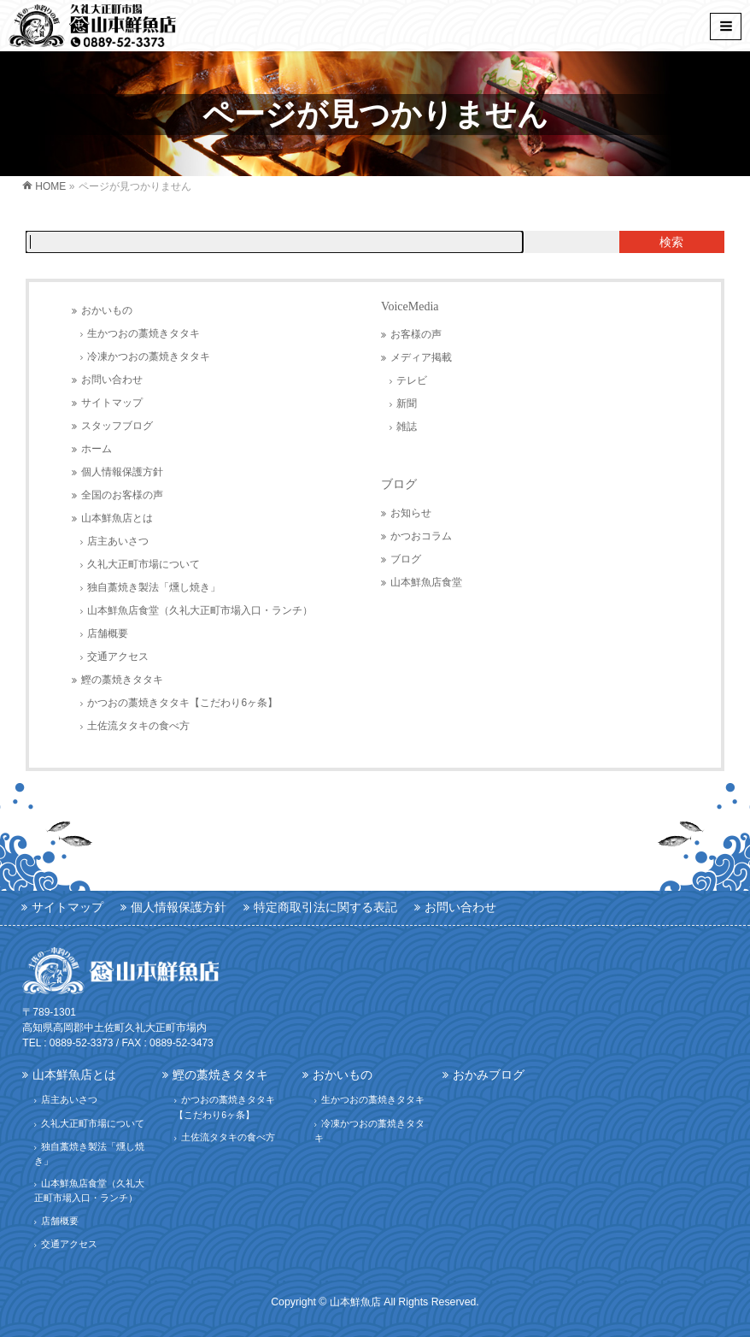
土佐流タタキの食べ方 (138, 726)
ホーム (96, 449)
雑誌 (406, 427)
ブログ (399, 484)
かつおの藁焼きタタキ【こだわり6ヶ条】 (182, 703)
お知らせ (410, 513)
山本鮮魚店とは (117, 518)
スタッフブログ (117, 426)
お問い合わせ (112, 380)
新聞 (406, 403)
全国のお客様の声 (122, 495)
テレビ (411, 380)
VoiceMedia (409, 306)
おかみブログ (488, 1074)
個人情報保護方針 (122, 472)
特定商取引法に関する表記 (325, 907)
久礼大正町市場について (143, 564)
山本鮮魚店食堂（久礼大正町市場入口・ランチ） (200, 610)
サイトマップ (112, 403)
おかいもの (106, 310)
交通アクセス (118, 657)
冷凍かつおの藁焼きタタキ (148, 356)
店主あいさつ (118, 541)
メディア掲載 (421, 357)
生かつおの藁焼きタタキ (143, 333)
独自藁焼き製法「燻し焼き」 (153, 587)
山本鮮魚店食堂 (426, 582)
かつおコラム (421, 536)
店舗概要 (107, 633)
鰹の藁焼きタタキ (122, 680)
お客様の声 (416, 334)
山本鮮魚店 (355, 1302)
